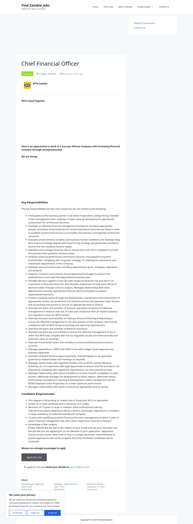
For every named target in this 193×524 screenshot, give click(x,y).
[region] (34, 504)
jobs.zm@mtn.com (79, 467)
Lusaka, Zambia (47, 73)
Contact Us (164, 6)
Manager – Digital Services (65, 484)
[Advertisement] (71, 35)
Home (95, 6)
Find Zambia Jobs (35, 5)
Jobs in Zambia (125, 6)
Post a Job (108, 6)
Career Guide (147, 7)
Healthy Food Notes (144, 23)
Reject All (35, 513)
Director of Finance (95, 484)
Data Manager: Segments (32, 484)
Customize (17, 513)
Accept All (52, 513)
